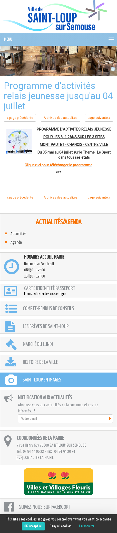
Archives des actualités (60, 118)
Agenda (16, 242)
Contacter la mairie (35, 458)
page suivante (99, 118)
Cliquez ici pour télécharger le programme (58, 165)
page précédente (20, 118)
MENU (8, 39)
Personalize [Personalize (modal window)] (86, 526)
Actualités (18, 234)
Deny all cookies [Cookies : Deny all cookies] (61, 526)
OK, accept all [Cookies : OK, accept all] (33, 526)
